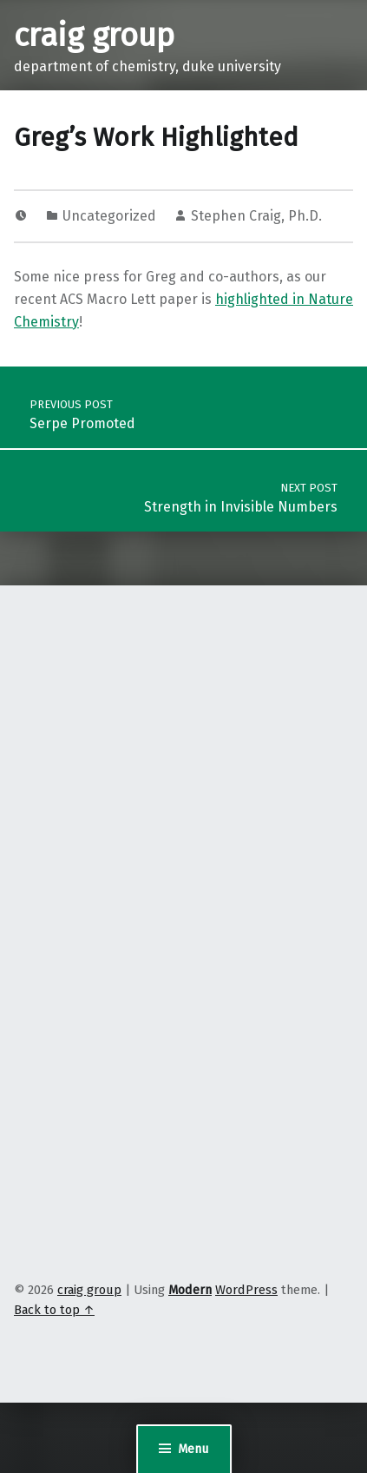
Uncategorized (109, 216)
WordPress (246, 1290)
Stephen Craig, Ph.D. (256, 216)
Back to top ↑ (54, 1310)
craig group (94, 36)
